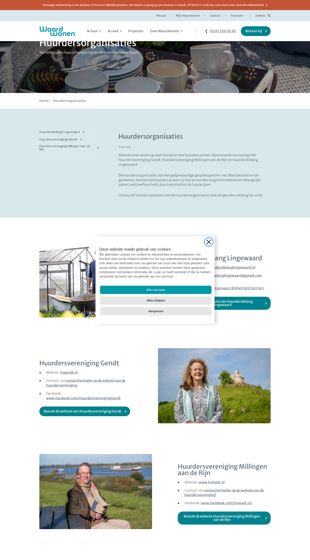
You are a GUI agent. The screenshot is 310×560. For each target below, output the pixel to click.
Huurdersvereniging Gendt (58, 139)
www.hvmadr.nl (212, 482)
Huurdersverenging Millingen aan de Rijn (64, 148)
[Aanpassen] (156, 311)
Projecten (136, 31)
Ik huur (92, 31)
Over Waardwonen (164, 31)
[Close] (209, 242)
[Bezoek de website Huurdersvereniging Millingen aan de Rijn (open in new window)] (224, 518)
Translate (236, 15)
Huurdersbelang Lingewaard (59, 132)
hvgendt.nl (69, 372)
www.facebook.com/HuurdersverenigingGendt (83, 398)
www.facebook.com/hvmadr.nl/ (226, 503)
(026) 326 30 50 (223, 31)
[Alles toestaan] (156, 290)
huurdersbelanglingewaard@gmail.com (230, 275)
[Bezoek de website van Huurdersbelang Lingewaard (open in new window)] (224, 303)
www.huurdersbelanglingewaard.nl (227, 267)
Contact (215, 15)
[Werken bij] (256, 31)
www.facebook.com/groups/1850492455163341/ (224, 288)
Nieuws (161, 15)
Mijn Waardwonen (188, 15)
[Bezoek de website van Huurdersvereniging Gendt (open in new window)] (84, 411)
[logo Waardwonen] (57, 31)
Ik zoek (113, 31)
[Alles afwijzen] (156, 300)
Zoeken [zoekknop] (260, 15)
